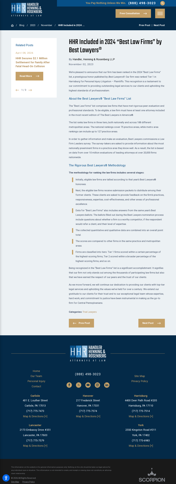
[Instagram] (97, 385)
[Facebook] (69, 385)
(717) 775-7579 (35, 441)
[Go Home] (13, 25)
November (46, 25)
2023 (32, 25)
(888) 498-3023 (142, 3)
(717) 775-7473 (35, 411)
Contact (36, 386)
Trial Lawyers (90, 312)
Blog (21, 25)
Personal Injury (36, 381)
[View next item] (30, 90)
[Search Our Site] (162, 3)
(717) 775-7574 (88, 411)
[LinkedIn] (106, 385)
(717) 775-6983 (141, 441)
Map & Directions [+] (35, 416)
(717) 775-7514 (141, 411)
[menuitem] (36, 371)
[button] (6, 478)
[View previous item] (17, 90)
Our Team (36, 376)
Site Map (139, 376)
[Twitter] (78, 385)
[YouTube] (88, 385)
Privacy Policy (139, 381)
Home (36, 371)
